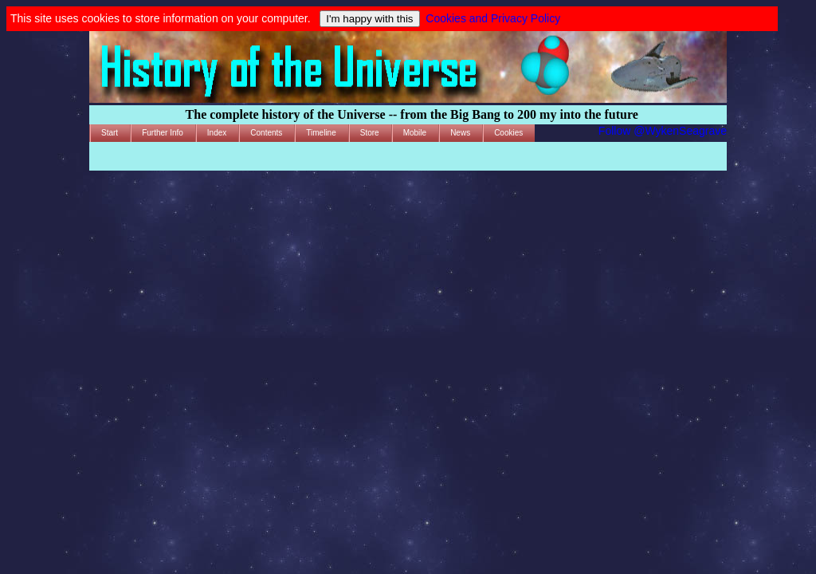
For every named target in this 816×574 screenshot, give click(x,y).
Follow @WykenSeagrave (662, 130)
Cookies (508, 132)
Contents (266, 132)
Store (369, 132)
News (460, 132)
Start (109, 132)
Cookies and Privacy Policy (493, 18)
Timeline (320, 132)
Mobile (414, 132)
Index (216, 132)
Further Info (162, 132)
